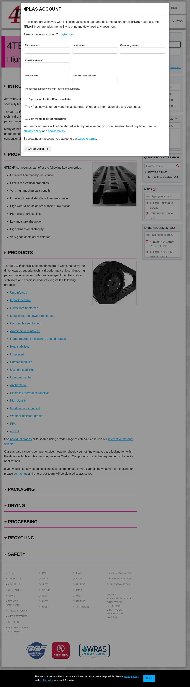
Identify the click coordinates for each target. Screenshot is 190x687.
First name (31, 45)
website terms (87, 138)
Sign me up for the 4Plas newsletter (50, 99)
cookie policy (46, 680)
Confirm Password (84, 75)
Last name (79, 45)
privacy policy (131, 676)
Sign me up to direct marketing (47, 118)
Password (31, 75)
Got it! (149, 678)
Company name (129, 45)
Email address (34, 60)
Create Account (36, 148)
